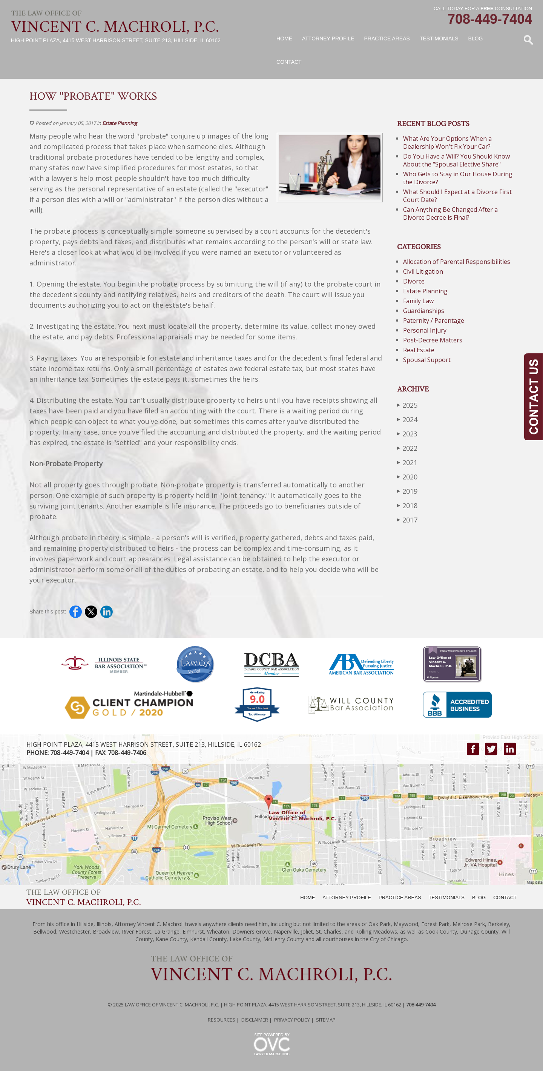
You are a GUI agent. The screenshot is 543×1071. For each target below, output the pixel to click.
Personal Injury (424, 330)
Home (284, 38)
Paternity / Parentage (433, 320)
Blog (475, 38)
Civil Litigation (423, 271)
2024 (407, 419)
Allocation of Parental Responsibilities (456, 261)
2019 (407, 491)
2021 (407, 462)
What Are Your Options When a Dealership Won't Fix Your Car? (447, 142)
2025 (407, 405)
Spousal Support (427, 360)
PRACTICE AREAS (400, 897)
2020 (407, 477)
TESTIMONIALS (447, 897)
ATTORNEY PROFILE (346, 897)
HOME (307, 897)
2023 (407, 433)
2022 (407, 448)
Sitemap (326, 1019)
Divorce (414, 281)
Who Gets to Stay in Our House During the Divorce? (457, 178)
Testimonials (439, 38)
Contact (289, 62)
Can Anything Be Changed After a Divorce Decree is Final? (450, 213)
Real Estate (418, 350)
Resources (221, 1019)
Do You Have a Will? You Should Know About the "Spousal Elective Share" (456, 160)
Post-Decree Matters (432, 340)
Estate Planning (119, 123)
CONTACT (505, 897)
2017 (407, 520)
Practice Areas (387, 38)
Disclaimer (254, 1019)
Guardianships (423, 311)
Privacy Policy (292, 1019)
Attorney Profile (328, 38)
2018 (407, 505)
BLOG (479, 897)
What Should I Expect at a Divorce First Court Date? (457, 196)
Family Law (418, 301)
